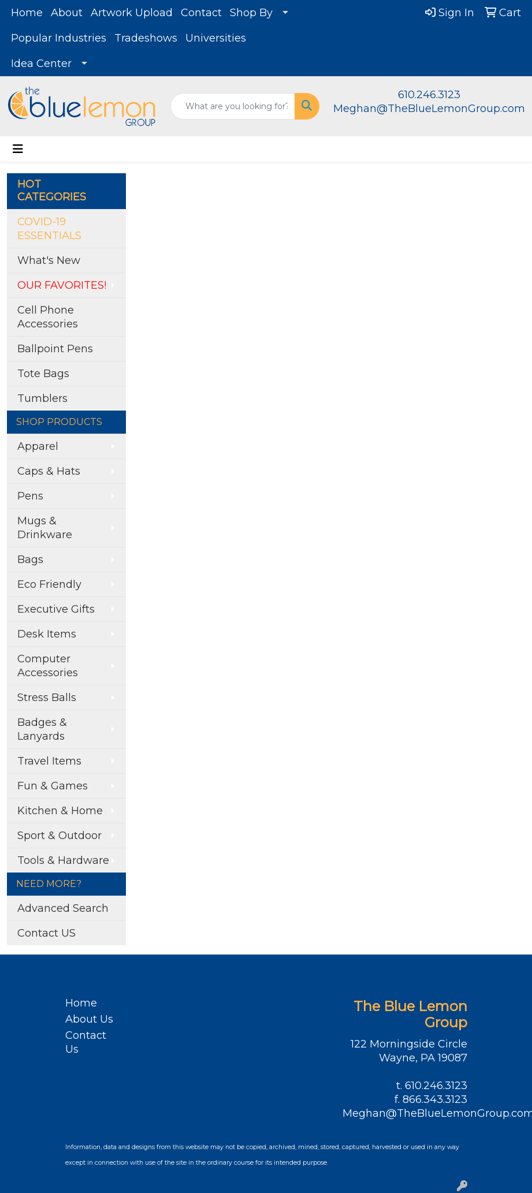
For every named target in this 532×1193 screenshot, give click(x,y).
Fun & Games (52, 786)
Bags (30, 559)
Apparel (37, 446)
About (67, 12)
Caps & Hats (48, 471)
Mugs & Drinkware (44, 528)
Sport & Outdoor (59, 835)
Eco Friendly (49, 584)
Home (27, 12)
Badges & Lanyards (42, 729)
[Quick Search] (233, 106)
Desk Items (46, 634)
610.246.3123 (429, 94)
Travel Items (49, 761)
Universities (215, 38)
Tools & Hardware (63, 860)
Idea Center (41, 63)
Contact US (46, 933)
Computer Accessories (47, 666)
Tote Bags (43, 373)
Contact (201, 12)
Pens (30, 496)
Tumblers (42, 398)
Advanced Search (63, 908)
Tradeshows (145, 38)
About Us (89, 1019)
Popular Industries (58, 38)
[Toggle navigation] (18, 149)
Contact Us (85, 1042)
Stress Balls (46, 697)
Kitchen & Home (60, 810)
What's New (48, 260)
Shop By (251, 12)
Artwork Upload (132, 12)
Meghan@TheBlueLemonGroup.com (429, 108)
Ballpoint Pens (55, 348)
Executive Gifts (56, 609)
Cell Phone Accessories (47, 317)
